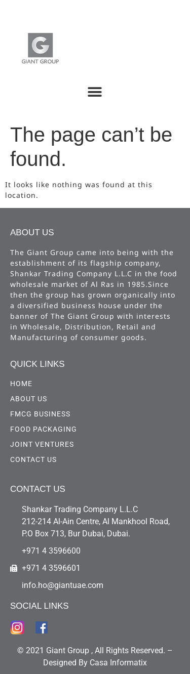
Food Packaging (43, 429)
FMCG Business (40, 414)
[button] (94, 91)
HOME (21, 384)
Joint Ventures (42, 444)
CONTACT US (33, 459)
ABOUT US (28, 399)
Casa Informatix (118, 662)
